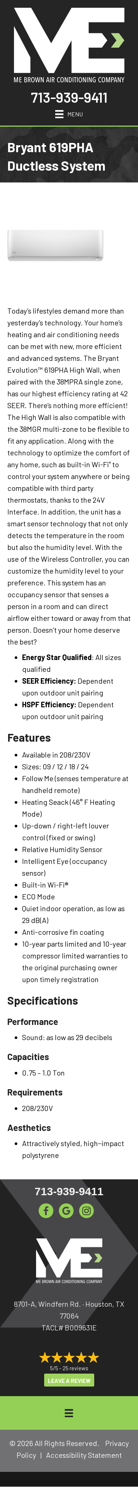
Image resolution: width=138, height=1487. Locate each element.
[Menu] (69, 113)
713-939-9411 (69, 97)
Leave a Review (69, 1380)
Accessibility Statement (84, 1454)
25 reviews (75, 1368)
